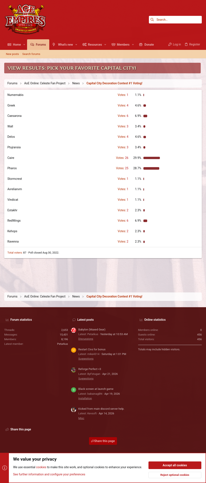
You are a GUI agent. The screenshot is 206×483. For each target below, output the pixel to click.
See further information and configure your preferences (49, 474)
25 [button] (122, 168)
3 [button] (123, 126)
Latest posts (85, 319)
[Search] (175, 19)
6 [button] (123, 115)
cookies (41, 467)
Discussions (85, 338)
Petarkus (62, 343)
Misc (81, 418)
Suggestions (85, 358)
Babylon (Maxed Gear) (91, 329)
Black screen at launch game (95, 388)
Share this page (103, 441)
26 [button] (122, 158)
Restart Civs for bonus (91, 349)
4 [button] (123, 105)
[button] (24, 44)
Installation (85, 398)
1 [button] (123, 95)
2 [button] (123, 210)
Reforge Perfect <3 (89, 369)
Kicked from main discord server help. (101, 408)
